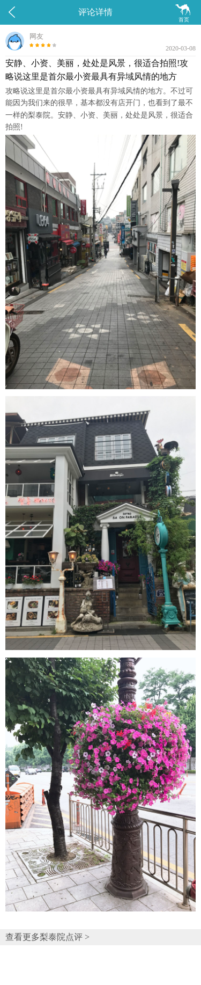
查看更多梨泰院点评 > (47, 937)
